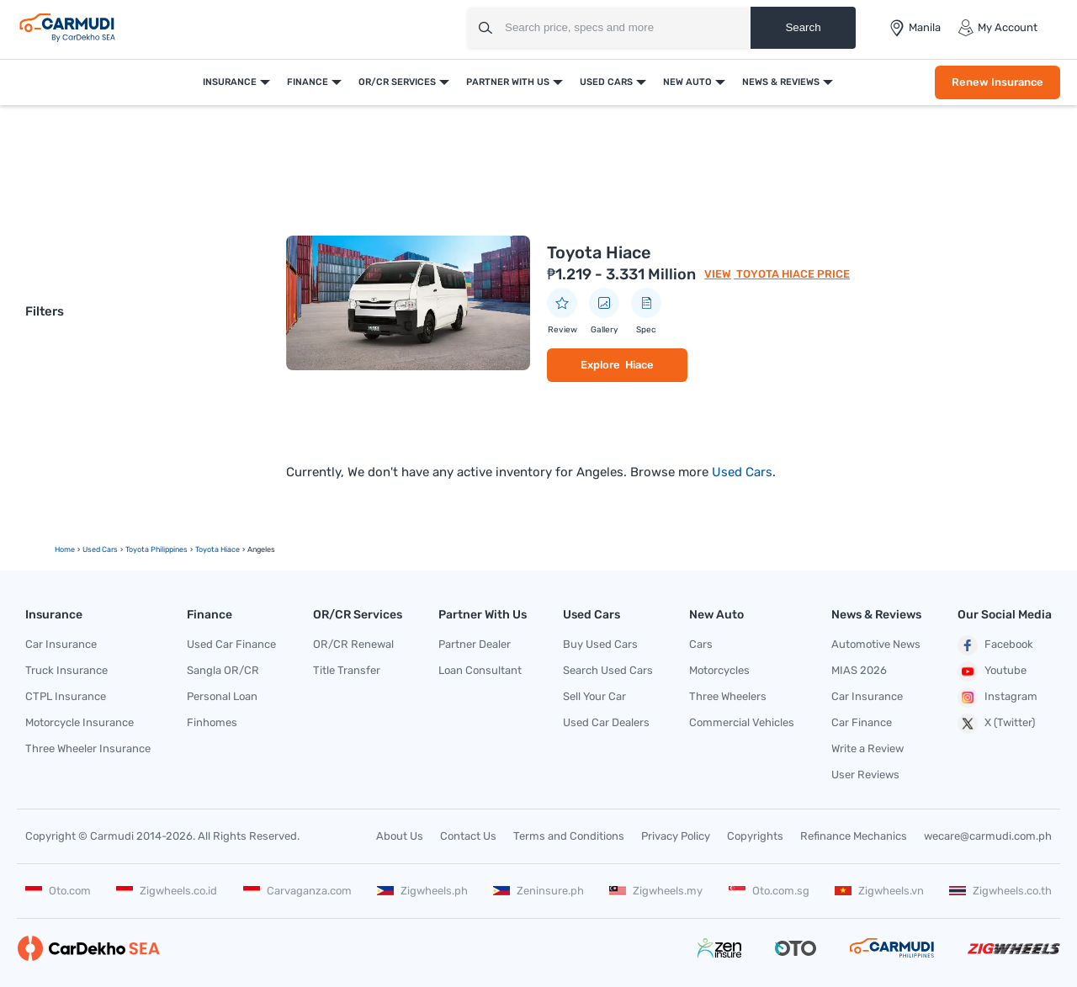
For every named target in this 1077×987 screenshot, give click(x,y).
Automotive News (875, 644)
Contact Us (468, 836)
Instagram (997, 697)
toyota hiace (217, 549)
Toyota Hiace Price (792, 274)
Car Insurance (61, 644)
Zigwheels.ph (422, 890)
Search (802, 27)
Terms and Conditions (568, 836)
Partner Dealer (474, 644)
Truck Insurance (66, 670)
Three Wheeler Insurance (88, 748)
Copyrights (755, 836)
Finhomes (212, 722)
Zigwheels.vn (879, 890)
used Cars (100, 549)
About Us (399, 836)
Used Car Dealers (606, 722)
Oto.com (58, 890)
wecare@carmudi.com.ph (988, 836)
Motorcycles (719, 670)
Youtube (992, 671)
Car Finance (861, 722)
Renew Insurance (997, 82)
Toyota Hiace (599, 252)
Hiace (639, 364)
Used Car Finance (231, 644)
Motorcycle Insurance (79, 722)
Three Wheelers (728, 696)
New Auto (687, 82)
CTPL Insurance (65, 696)
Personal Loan (222, 696)
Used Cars (606, 82)
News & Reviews (781, 82)
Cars (701, 644)
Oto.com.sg (769, 890)
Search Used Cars (608, 670)
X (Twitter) (996, 724)
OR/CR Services (397, 82)
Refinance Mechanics (853, 836)
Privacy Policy (675, 836)
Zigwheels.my (656, 890)
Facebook (995, 645)
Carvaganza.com (297, 890)
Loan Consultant (480, 670)
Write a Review (867, 748)
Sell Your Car (594, 696)
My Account (997, 27)
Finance (307, 82)
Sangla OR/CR (223, 670)
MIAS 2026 (859, 670)
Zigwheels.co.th (1000, 890)
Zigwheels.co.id (166, 890)
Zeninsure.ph (538, 890)
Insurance (230, 82)
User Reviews (865, 774)
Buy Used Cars (600, 644)
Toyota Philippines (156, 549)
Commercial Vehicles (741, 722)
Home (65, 549)
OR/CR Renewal (353, 644)
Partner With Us (507, 82)
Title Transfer (346, 670)
